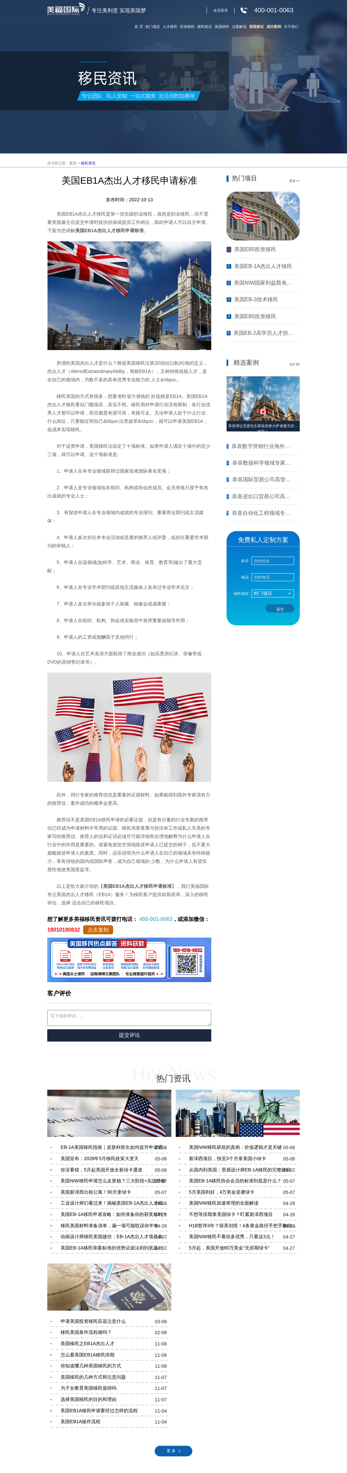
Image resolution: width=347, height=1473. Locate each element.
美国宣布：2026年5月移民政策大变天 (114, 1160)
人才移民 (170, 27)
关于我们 (291, 27)
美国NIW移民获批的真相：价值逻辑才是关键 (242, 1149)
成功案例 (273, 27)
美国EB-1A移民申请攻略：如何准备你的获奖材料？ (114, 1216)
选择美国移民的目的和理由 (114, 1401)
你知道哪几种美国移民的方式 (114, 1368)
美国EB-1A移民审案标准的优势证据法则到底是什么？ (114, 1250)
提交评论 (129, 1037)
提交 (280, 609)
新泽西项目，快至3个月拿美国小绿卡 (242, 1160)
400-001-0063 (156, 919)
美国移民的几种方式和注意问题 (114, 1379)
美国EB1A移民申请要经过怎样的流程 (114, 1413)
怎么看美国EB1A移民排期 (114, 1357)
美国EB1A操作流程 (114, 1423)
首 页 (138, 27)
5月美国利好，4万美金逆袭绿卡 (242, 1194)
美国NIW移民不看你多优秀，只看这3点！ (242, 1238)
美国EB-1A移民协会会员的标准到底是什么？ (242, 1183)
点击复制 (98, 930)
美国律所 (222, 27)
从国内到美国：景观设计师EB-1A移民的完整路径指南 (242, 1172)
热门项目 (152, 27)
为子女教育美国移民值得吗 (114, 1390)
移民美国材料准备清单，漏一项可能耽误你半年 (114, 1228)
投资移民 (187, 27)
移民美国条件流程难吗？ (114, 1334)
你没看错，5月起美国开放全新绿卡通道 (114, 1172)
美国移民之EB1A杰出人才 (114, 1345)
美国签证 (256, 27)
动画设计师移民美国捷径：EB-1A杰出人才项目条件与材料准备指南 (114, 1238)
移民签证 (204, 27)
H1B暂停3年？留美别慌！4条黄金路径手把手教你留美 (242, 1228)
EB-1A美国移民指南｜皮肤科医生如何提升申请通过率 (114, 1149)
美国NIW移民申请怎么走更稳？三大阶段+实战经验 (114, 1183)
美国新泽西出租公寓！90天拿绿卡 (114, 1194)
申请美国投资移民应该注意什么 (114, 1323)
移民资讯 (88, 163)
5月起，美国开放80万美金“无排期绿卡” (242, 1250)
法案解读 (239, 27)
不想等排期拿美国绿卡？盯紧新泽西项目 (242, 1216)
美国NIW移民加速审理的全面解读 (242, 1205)
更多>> (294, 181)
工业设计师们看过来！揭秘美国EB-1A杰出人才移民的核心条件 (114, 1205)
